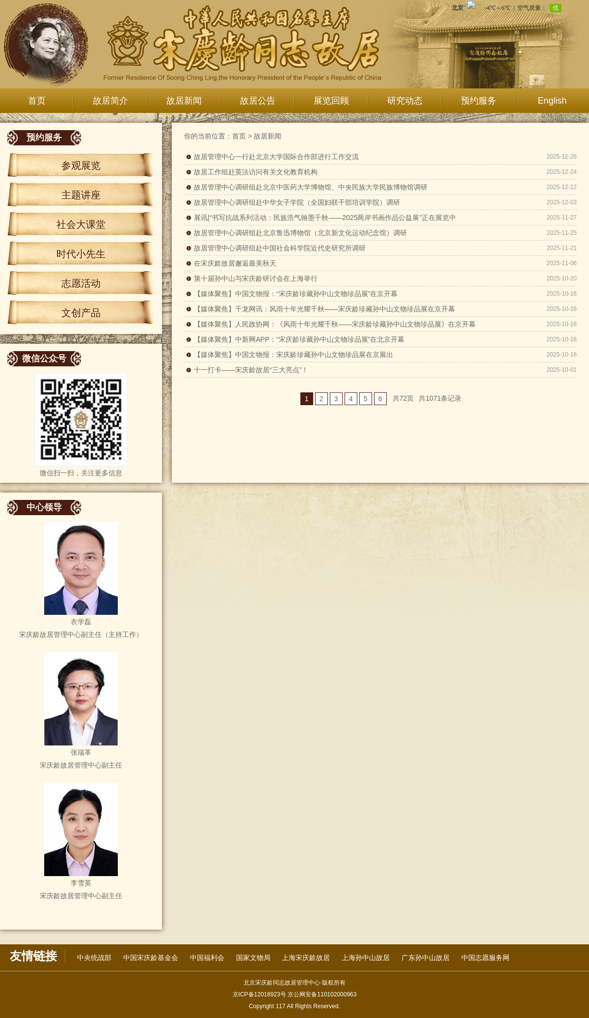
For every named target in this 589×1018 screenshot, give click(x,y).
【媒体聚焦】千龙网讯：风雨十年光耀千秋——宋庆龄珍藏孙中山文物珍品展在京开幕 (324, 309)
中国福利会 (207, 958)
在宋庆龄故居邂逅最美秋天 (235, 263)
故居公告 (257, 101)
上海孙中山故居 (366, 958)
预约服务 (478, 101)
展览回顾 (331, 101)
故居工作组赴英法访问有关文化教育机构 (256, 172)
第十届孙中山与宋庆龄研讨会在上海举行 (256, 278)
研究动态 (405, 101)
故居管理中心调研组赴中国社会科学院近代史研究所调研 (280, 248)
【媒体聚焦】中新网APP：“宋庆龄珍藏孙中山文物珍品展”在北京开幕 (299, 339)
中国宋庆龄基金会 (150, 958)
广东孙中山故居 (426, 958)
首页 (37, 101)
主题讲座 (81, 195)
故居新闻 (184, 101)
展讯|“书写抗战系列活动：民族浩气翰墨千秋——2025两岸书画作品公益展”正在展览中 (325, 217)
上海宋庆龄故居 (306, 958)
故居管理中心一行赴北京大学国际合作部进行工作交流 (276, 157)
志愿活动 (81, 283)
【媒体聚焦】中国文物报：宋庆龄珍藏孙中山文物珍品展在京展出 (293, 354)
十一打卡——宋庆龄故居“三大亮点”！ (251, 370)
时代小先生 (81, 253)
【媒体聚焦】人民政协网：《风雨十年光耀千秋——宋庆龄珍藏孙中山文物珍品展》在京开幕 (335, 324)
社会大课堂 (81, 224)
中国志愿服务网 (485, 958)
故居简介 (110, 101)
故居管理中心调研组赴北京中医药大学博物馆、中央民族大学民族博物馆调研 (311, 187)
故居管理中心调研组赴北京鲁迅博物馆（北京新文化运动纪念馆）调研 (300, 233)
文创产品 (81, 312)
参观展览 (81, 165)
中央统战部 (94, 958)
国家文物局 (253, 958)
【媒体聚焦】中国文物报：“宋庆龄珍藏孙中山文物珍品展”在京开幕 (296, 294)
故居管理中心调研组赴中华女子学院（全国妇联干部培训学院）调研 (297, 202)
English (551, 101)
